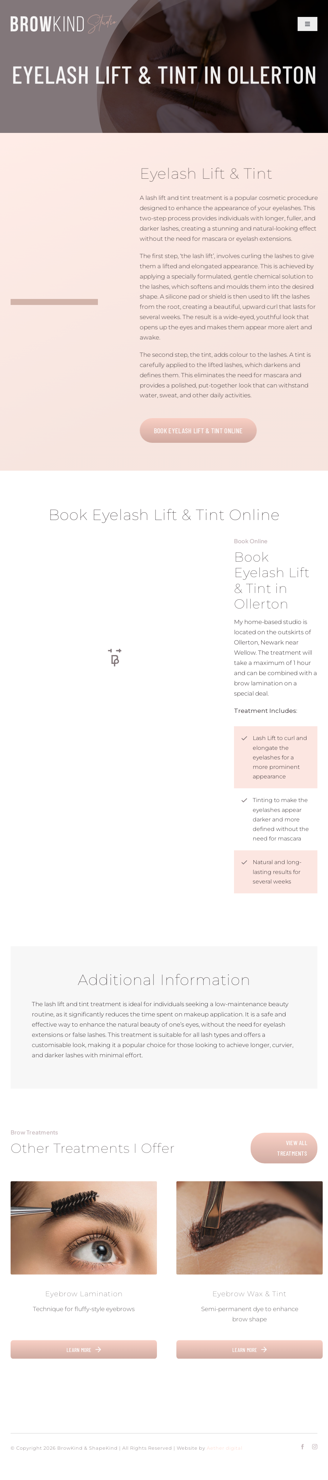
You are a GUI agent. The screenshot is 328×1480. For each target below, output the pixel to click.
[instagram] (314, 1446)
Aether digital (224, 1448)
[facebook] (302, 1446)
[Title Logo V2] (64, 16)
